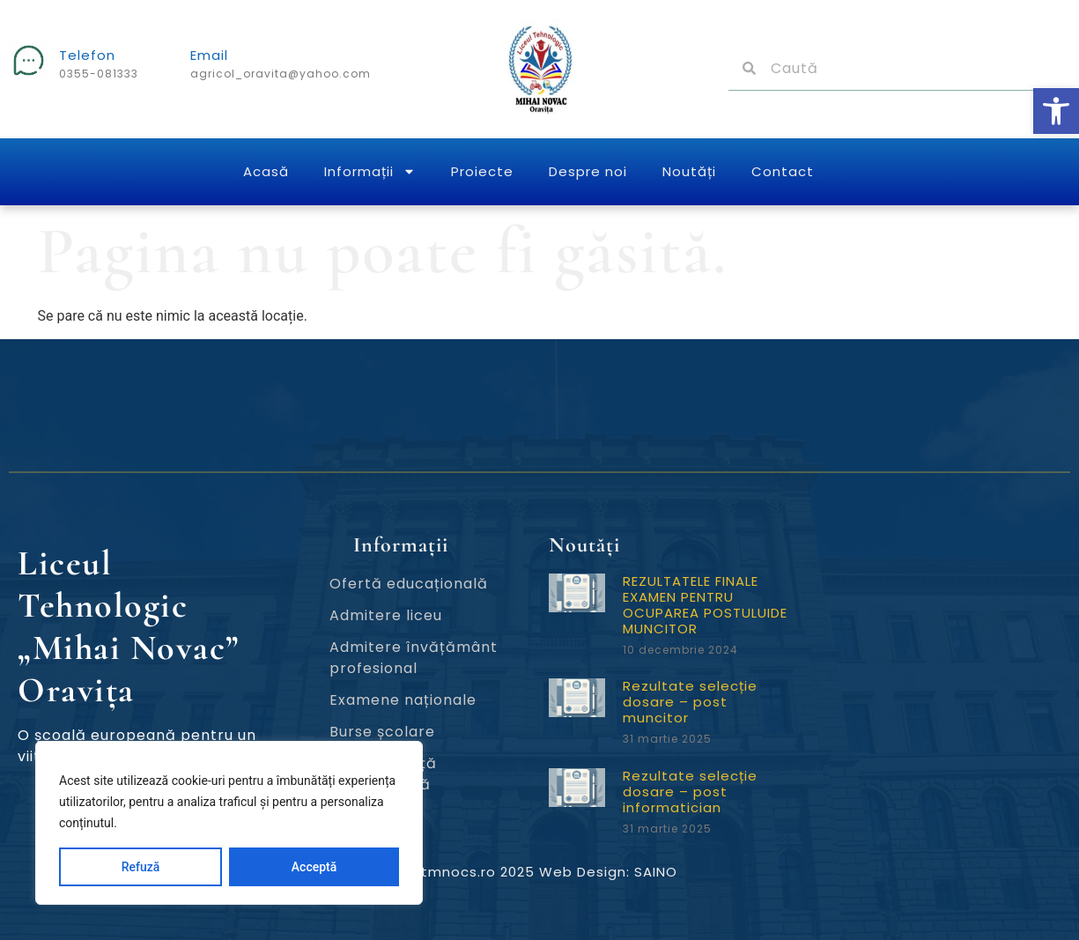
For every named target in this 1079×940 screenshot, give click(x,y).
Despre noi (588, 171)
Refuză (141, 867)
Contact (782, 171)
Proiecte (482, 171)
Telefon (87, 55)
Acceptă (314, 867)
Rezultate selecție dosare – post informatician (690, 791)
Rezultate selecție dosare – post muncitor (690, 702)
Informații (370, 171)
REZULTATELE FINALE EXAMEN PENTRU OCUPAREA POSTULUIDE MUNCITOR (705, 605)
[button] (1056, 111)
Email (209, 55)
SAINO (655, 871)
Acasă (266, 171)
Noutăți (689, 171)
